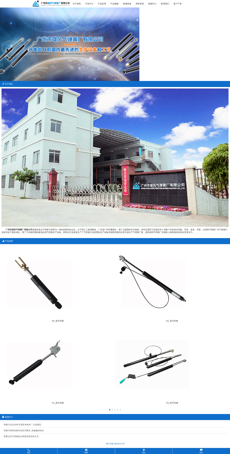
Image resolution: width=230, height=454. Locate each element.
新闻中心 (152, 3)
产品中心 (89, 3)
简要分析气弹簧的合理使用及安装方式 (21, 436)
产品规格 (114, 3)
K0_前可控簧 (58, 321)
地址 (144, 451)
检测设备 (127, 3)
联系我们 (165, 3)
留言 (201, 451)
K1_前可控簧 (58, 403)
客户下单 (178, 3)
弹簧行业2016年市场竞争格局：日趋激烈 (22, 424)
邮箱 (86, 451)
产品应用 (102, 3)
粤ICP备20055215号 (115, 444)
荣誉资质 (140, 3)
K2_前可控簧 (172, 321)
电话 (29, 451)
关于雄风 (77, 3)
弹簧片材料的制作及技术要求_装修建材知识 (24, 430)
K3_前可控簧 (172, 403)
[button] (115, 451)
